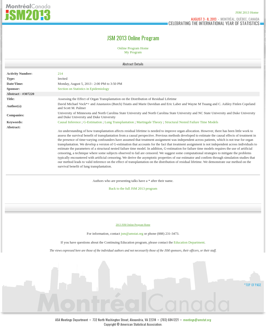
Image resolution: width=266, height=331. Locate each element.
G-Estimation (93, 122)
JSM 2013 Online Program (133, 38)
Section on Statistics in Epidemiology (83, 89)
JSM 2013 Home (247, 12)
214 (60, 73)
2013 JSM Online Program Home (133, 224)
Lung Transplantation (119, 122)
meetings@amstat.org (197, 319)
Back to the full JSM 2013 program (133, 188)
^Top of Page (252, 285)
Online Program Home (133, 48)
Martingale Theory (149, 122)
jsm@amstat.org (132, 234)
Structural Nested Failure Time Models (191, 122)
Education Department (189, 242)
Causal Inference (69, 122)
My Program (133, 52)
